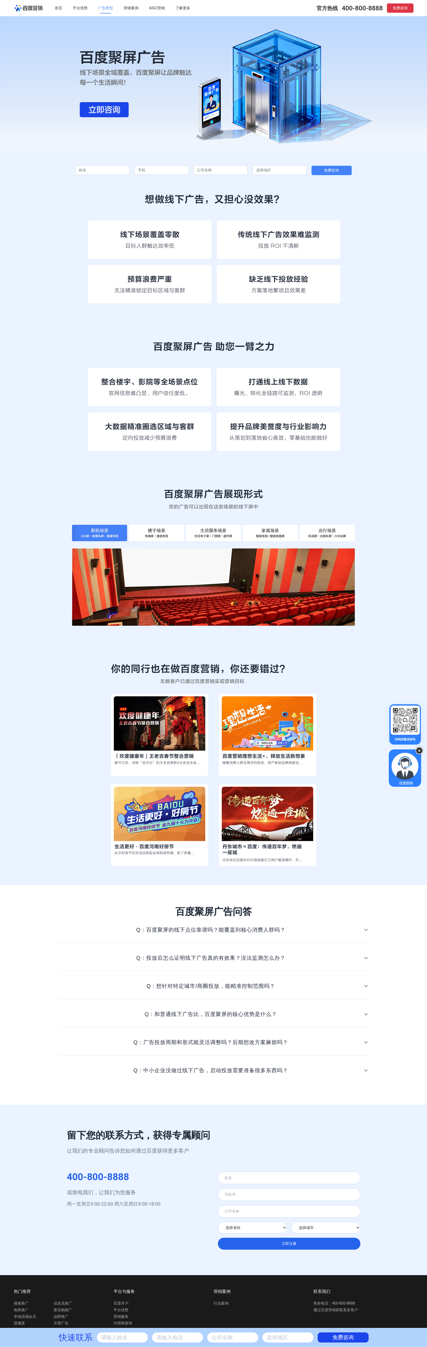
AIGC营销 (157, 8)
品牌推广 (61, 1316)
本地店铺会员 (25, 1316)
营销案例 (131, 8)
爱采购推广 (63, 1310)
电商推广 (21, 1310)
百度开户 (121, 1303)
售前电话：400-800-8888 (334, 1303)
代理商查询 (123, 1323)
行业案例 (221, 1303)
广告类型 (105, 8)
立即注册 (289, 1243)
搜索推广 (21, 1303)
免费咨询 (400, 8)
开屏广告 (61, 1323)
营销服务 (121, 1316)
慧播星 (19, 1323)
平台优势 (80, 8)
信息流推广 (63, 1303)
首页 (58, 8)
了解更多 (182, 8)
